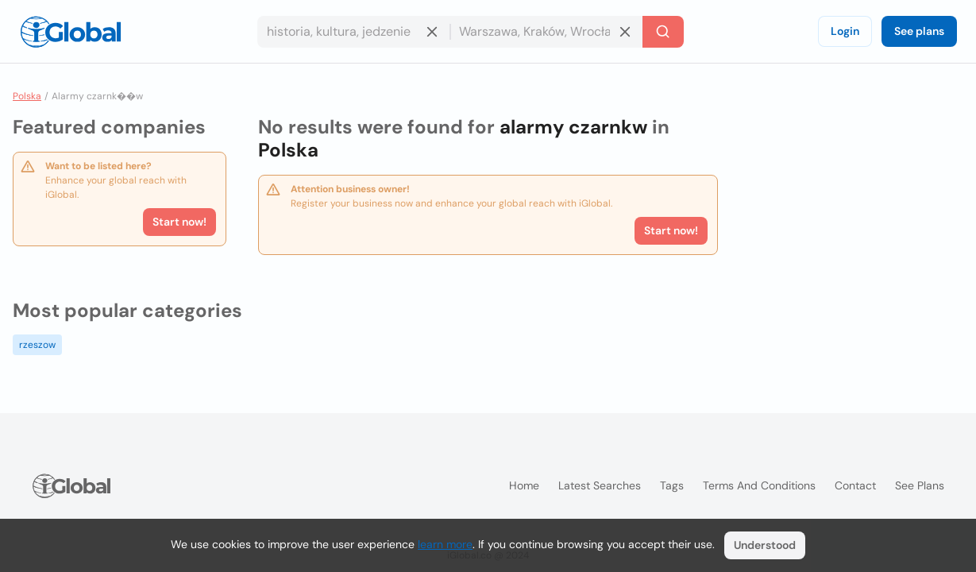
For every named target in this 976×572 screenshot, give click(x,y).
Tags (672, 485)
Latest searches (599, 485)
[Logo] (70, 32)
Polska (27, 96)
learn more (445, 544)
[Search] (663, 32)
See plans (919, 31)
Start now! (179, 221)
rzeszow (37, 344)
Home (524, 485)
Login (845, 31)
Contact (855, 485)
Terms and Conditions (759, 485)
